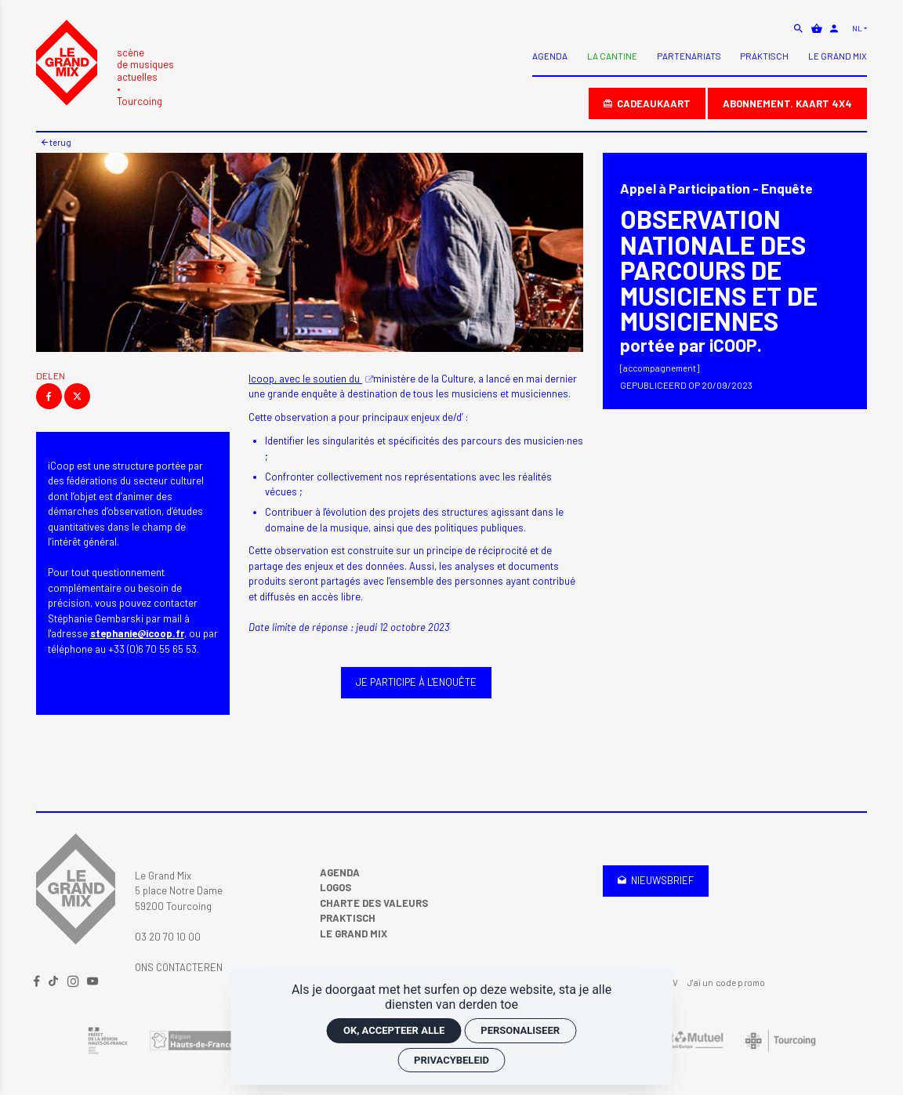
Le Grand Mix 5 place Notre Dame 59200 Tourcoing (179, 890)
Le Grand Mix (353, 933)
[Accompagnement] (659, 368)
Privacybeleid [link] (451, 1060)
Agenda (340, 872)
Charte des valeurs (374, 903)
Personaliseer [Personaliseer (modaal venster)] (520, 1030)
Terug (56, 141)
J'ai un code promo (726, 982)
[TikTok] (54, 982)
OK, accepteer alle (393, 1030)
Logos (335, 887)
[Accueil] (105, 64)
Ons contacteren (179, 967)
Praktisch (347, 918)
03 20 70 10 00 (168, 936)
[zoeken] (799, 28)
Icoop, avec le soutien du (305, 378)
